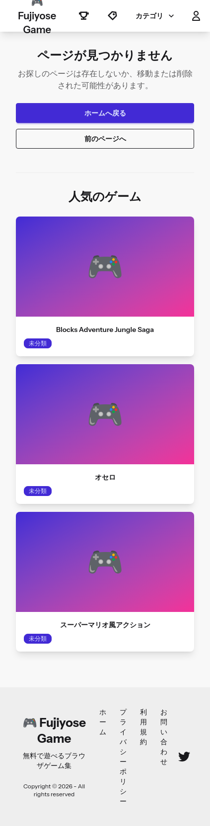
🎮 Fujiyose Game (37, 16)
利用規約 (143, 727)
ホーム (102, 722)
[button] (196, 16)
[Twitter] (184, 757)
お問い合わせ (163, 737)
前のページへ (105, 138)
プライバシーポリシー (123, 757)
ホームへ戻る (105, 113)
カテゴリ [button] (156, 16)
